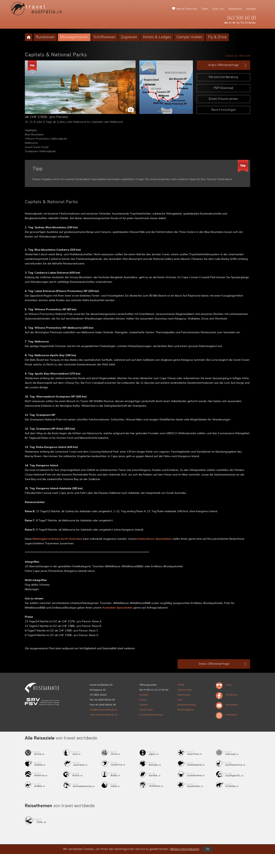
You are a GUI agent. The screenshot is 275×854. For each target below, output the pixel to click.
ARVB (181, 684)
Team (204, 9)
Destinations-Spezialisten (154, 538)
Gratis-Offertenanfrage (227, 65)
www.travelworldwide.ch (103, 714)
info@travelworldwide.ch (103, 709)
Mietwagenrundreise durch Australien (57, 538)
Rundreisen (45, 37)
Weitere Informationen (184, 849)
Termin (143, 699)
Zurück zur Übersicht (237, 55)
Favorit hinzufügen (223, 109)
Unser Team (146, 709)
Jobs (180, 699)
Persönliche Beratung (223, 77)
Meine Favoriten (186, 9)
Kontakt (251, 9)
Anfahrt (143, 704)
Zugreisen (129, 37)
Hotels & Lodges (157, 37)
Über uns (218, 9)
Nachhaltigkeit (186, 709)
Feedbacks (235, 9)
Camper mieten (189, 37)
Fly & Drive (217, 37)
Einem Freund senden (223, 99)
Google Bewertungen (151, 714)
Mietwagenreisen (74, 37)
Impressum (184, 694)
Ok (207, 849)
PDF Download (223, 88)
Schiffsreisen (104, 37)
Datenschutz (185, 689)
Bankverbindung (187, 704)
